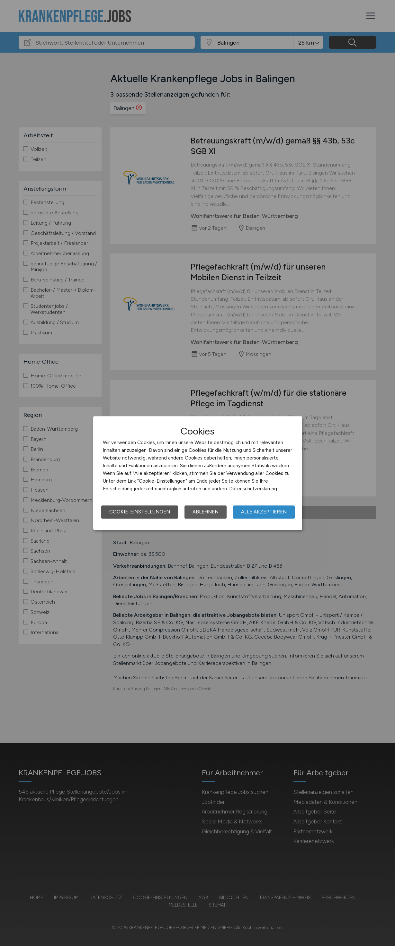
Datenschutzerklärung (253, 489)
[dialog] (197, 473)
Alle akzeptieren (264, 512)
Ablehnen (206, 512)
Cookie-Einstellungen (139, 512)
